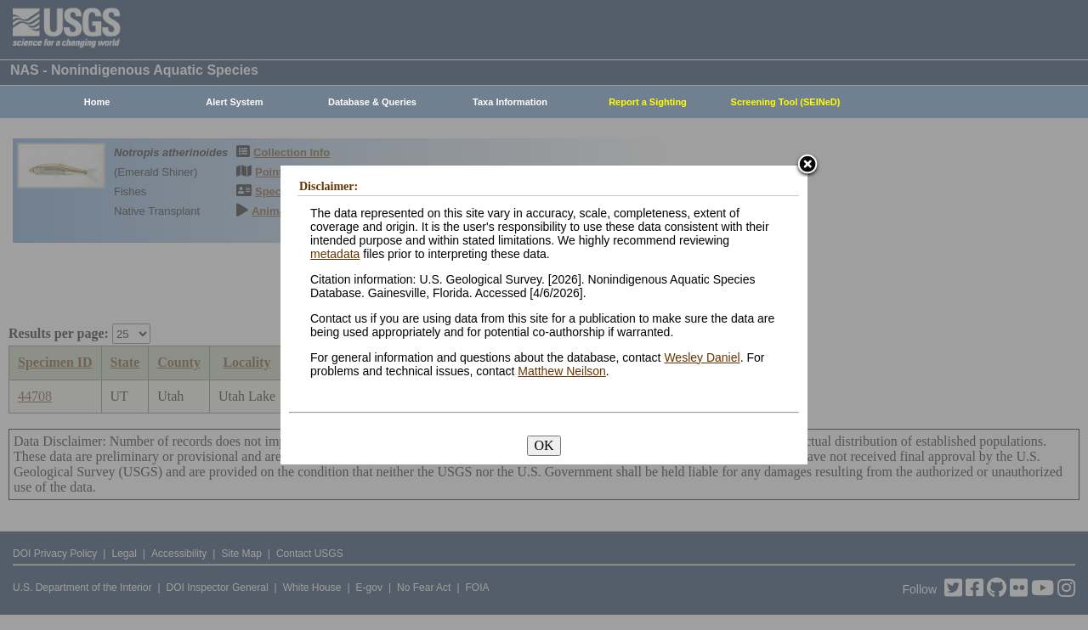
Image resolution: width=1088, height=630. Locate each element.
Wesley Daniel (702, 357)
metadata (335, 254)
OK (543, 445)
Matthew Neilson (562, 371)
